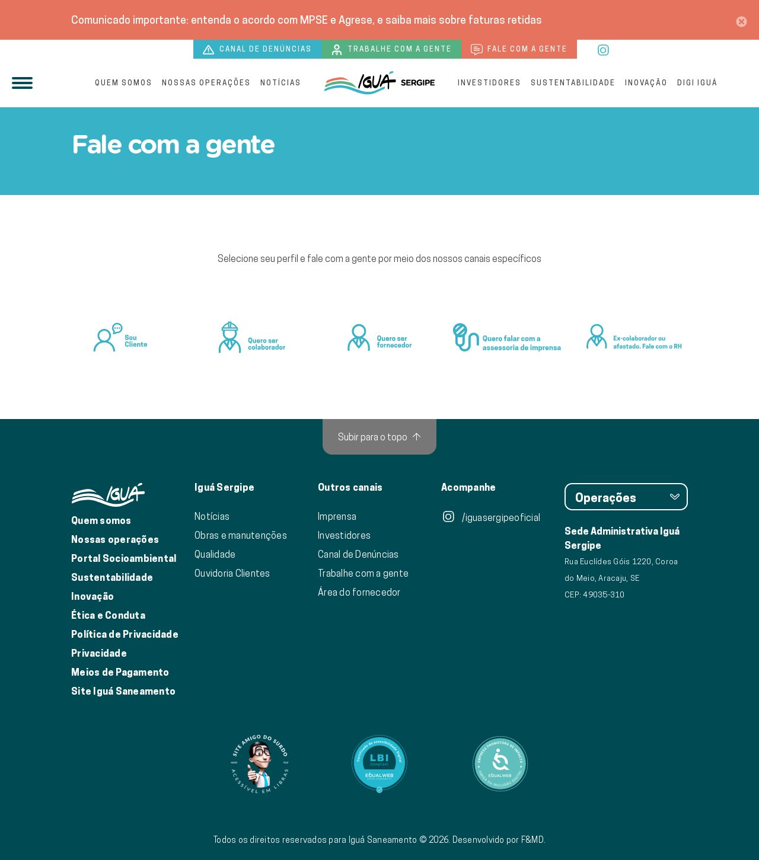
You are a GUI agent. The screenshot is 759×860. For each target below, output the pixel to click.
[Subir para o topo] (379, 437)
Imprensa (337, 516)
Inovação (646, 82)
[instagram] (604, 48)
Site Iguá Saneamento (123, 691)
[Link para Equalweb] (379, 764)
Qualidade (214, 554)
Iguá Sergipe (224, 488)
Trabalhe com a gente (391, 50)
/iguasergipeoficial (490, 517)
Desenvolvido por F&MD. (499, 840)
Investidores (489, 82)
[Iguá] (379, 83)
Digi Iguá (697, 82)
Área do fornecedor (359, 592)
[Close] (741, 20)
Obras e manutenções (240, 535)
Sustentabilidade (573, 82)
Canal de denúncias (257, 50)
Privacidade (99, 653)
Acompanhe (468, 488)
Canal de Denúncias (358, 554)
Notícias (280, 82)
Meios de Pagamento (120, 672)
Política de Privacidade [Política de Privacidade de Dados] (124, 634)
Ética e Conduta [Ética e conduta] (108, 615)
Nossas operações (206, 82)
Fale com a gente (519, 50)
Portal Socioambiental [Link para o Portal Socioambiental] (123, 558)
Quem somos (123, 82)
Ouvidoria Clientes (232, 573)
